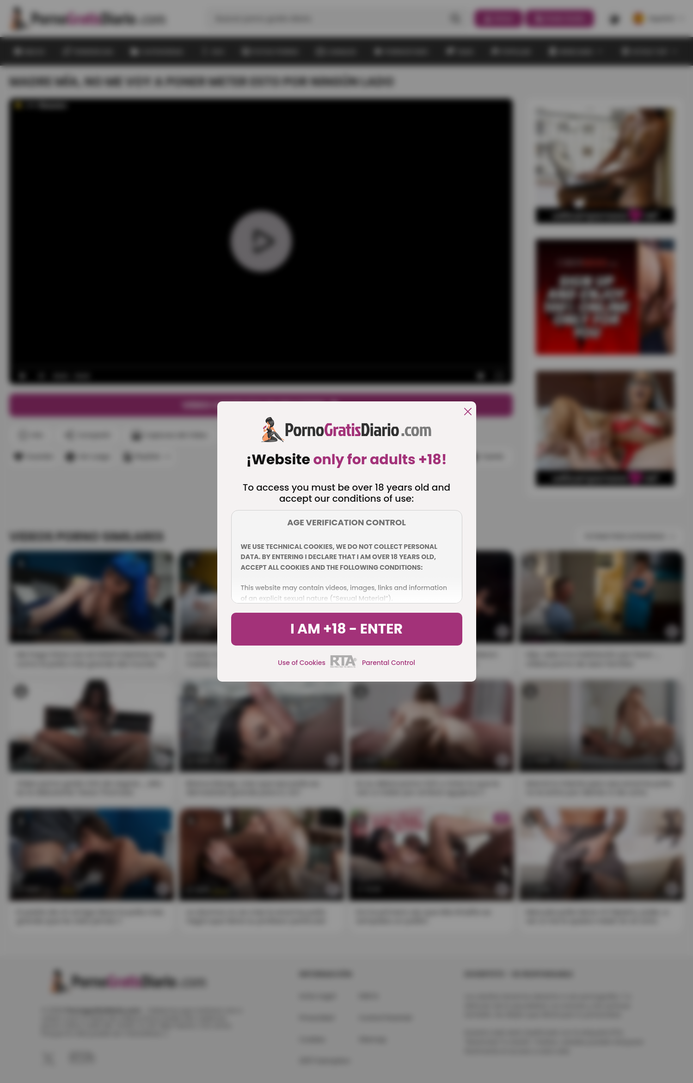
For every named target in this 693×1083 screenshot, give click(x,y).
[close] (468, 412)
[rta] (343, 666)
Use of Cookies (301, 662)
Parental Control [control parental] (388, 662)
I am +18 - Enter (346, 629)
